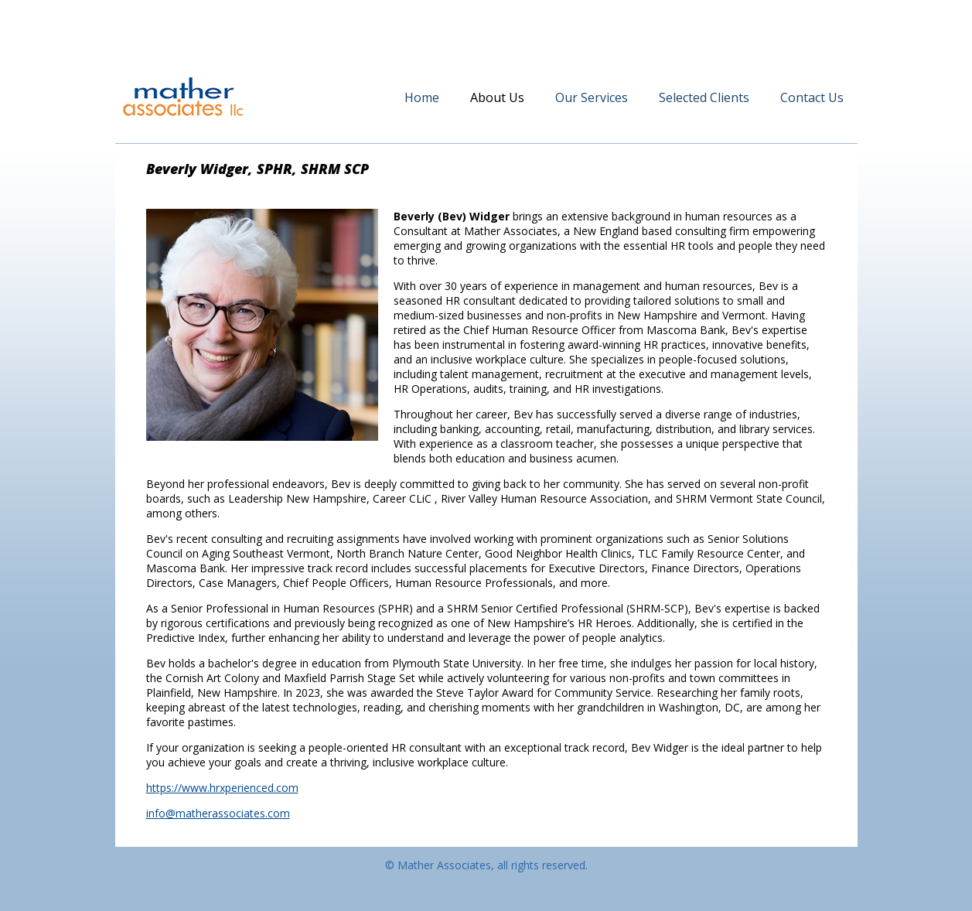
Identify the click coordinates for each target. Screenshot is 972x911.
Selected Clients (704, 97)
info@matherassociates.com (218, 813)
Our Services (591, 97)
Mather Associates (183, 96)
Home (421, 97)
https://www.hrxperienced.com (222, 787)
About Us (497, 97)
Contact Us (812, 97)
